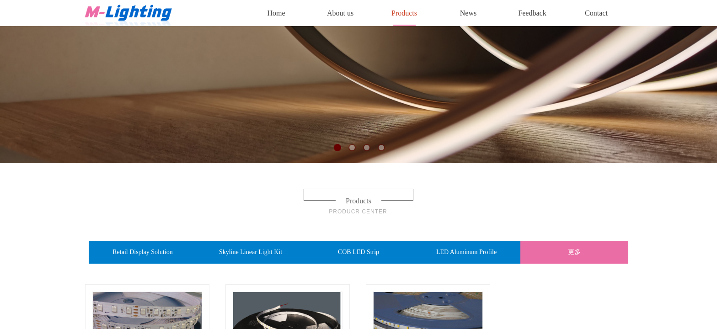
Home (276, 13)
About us (340, 13)
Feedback (532, 13)
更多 (574, 252)
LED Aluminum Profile (466, 252)
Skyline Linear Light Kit (250, 252)
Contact (596, 13)
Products (404, 13)
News (468, 13)
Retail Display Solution (142, 252)
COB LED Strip (358, 252)
